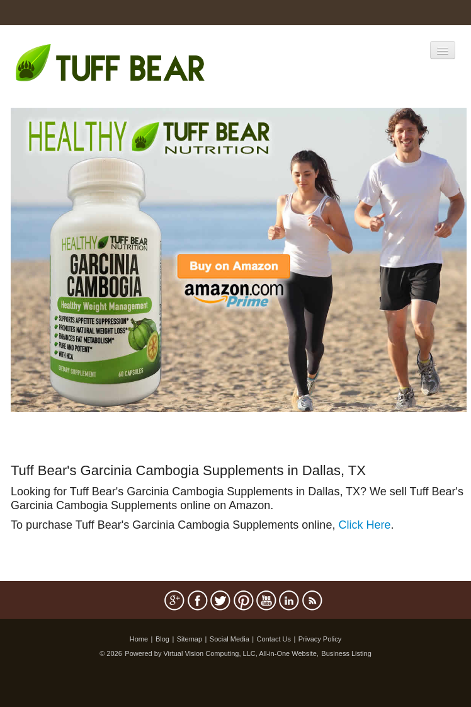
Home (139, 639)
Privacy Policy (319, 639)
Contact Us (274, 639)
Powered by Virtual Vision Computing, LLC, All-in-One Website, (222, 653)
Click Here (364, 525)
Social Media (229, 639)
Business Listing (346, 653)
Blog (162, 639)
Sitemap (189, 639)
